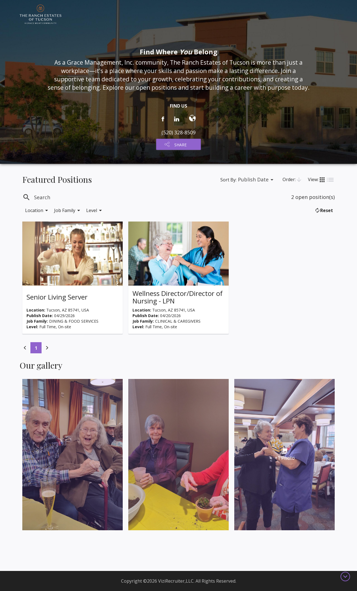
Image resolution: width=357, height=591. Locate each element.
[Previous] (25, 347)
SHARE (180, 144)
